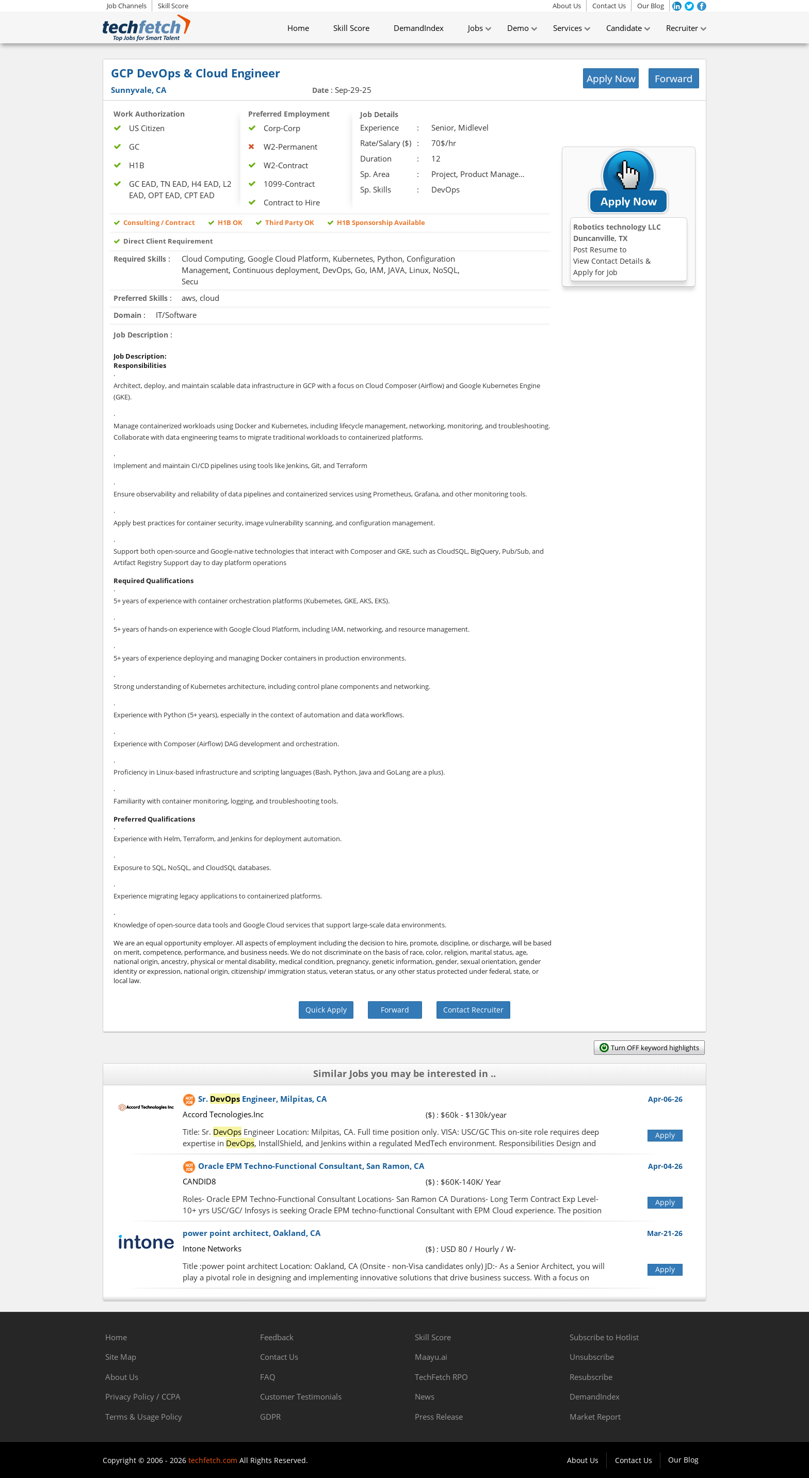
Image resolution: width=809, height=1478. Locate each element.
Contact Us (609, 5)
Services (567, 28)
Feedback (277, 1337)
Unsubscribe (592, 1357)
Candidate (624, 28)
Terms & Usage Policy (143, 1416)
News (424, 1396)
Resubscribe (591, 1377)
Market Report (595, 1416)
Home (298, 28)
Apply (665, 1135)
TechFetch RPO (441, 1377)
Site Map (120, 1357)
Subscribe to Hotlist (604, 1337)
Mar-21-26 (665, 1233)
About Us (567, 5)
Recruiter (682, 28)
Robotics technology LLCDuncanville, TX (617, 249)
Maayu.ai (431, 1357)
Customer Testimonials (301, 1396)
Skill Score (173, 5)
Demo (518, 28)
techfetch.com (212, 1460)
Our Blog (650, 5)
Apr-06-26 (665, 1099)
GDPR (270, 1416)
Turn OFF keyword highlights (655, 1047)
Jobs (475, 28)
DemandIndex (419, 28)
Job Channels (127, 5)
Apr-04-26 (665, 1166)
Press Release (439, 1416)
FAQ (268, 1377)
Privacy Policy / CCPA (143, 1396)
